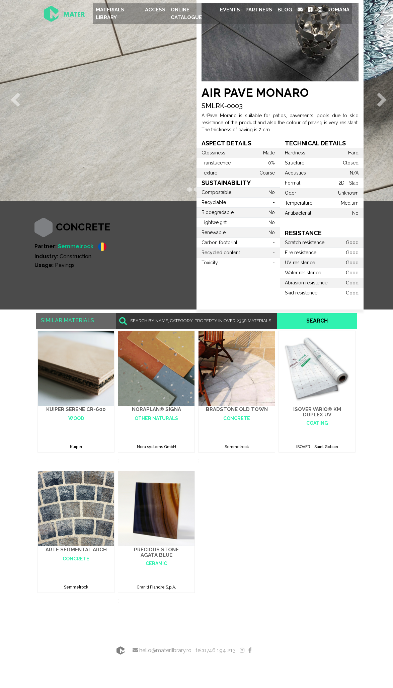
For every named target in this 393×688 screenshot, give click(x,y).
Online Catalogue (186, 13)
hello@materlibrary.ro (162, 650)
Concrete (83, 227)
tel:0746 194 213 (215, 650)
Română (338, 10)
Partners (258, 10)
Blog (285, 10)
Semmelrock (75, 246)
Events (230, 10)
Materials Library (110, 13)
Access (155, 10)
